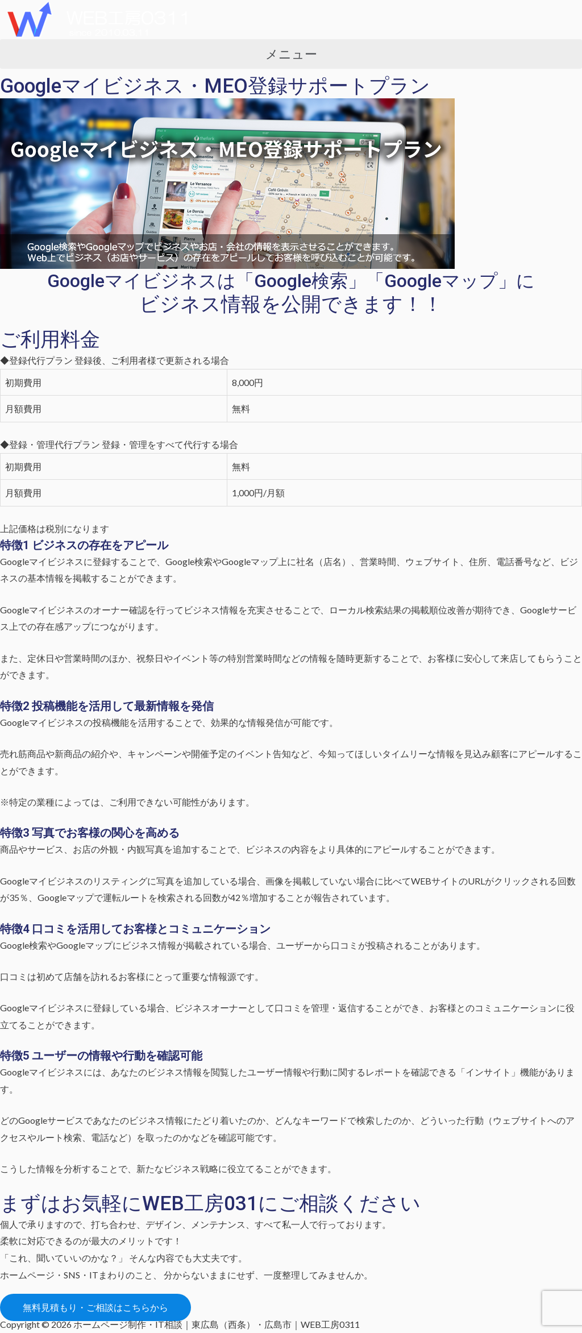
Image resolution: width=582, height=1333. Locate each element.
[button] (291, 54)
